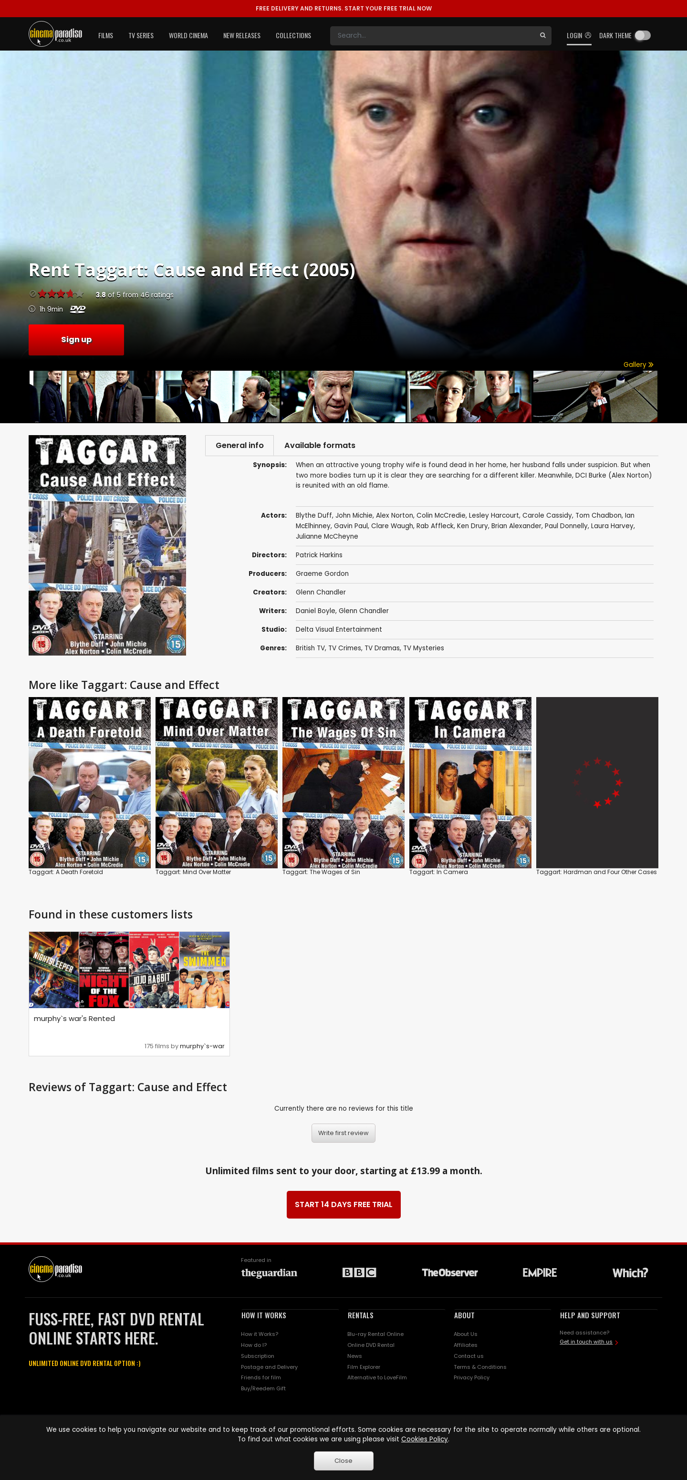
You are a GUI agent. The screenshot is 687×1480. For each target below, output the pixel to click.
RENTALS (361, 1316)
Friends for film (261, 1378)
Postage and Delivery (269, 1367)
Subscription (257, 1356)
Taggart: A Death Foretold (66, 872)
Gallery (639, 364)
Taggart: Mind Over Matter (193, 872)
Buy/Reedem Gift (263, 1389)
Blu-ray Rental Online (375, 1335)
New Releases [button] (241, 35)
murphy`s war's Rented (74, 1019)
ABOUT (464, 1316)
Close (343, 1461)
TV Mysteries (423, 650)
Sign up (76, 339)
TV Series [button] (141, 35)
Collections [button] (293, 35)
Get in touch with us (586, 1342)
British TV (310, 650)
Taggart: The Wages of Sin (321, 872)
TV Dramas (382, 650)
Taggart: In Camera (438, 872)
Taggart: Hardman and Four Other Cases (596, 872)
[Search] (432, 35)
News (354, 1356)
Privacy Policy (471, 1378)
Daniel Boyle (315, 612)
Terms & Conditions (480, 1367)
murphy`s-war (202, 1047)
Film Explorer (363, 1367)
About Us (466, 1335)
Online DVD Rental (371, 1345)
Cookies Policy (424, 1439)
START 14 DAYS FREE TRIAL (344, 1205)
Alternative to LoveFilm (377, 1378)
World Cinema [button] (188, 35)
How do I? (254, 1345)
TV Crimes (344, 650)
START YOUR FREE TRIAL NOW (344, 8)
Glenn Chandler (321, 593)
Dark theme (615, 35)
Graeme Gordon (322, 575)
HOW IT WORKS (263, 1316)
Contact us (469, 1356)
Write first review (343, 1134)
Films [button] (105, 35)
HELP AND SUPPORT (590, 1316)
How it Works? (259, 1335)
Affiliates (466, 1345)
